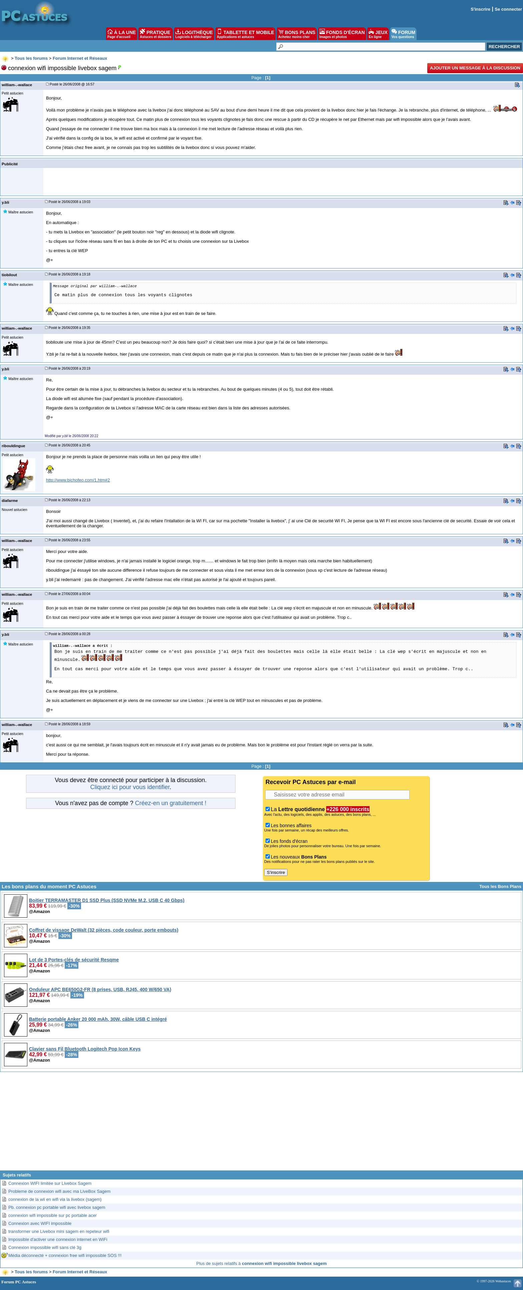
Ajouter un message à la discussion (475, 67)
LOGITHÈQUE (194, 34)
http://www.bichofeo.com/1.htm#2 (78, 480)
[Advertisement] (261, 1123)
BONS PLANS (297, 34)
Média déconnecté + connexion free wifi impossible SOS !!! (64, 1255)
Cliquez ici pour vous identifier (129, 787)
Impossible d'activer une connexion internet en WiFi (57, 1239)
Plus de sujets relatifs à (261, 1263)
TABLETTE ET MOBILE (245, 34)
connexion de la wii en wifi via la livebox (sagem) (55, 1199)
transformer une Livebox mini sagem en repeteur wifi (58, 1231)
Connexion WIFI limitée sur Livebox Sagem (49, 1183)
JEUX (378, 34)
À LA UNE (121, 34)
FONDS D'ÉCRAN (342, 34)
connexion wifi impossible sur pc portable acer (52, 1215)
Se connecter (508, 9)
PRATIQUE (155, 34)
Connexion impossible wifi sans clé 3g (44, 1247)
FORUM (403, 34)
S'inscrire (480, 9)
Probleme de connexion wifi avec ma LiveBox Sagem (59, 1191)
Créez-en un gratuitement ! (170, 803)
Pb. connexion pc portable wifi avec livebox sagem (56, 1207)
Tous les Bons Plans (500, 886)
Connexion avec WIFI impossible (39, 1223)
